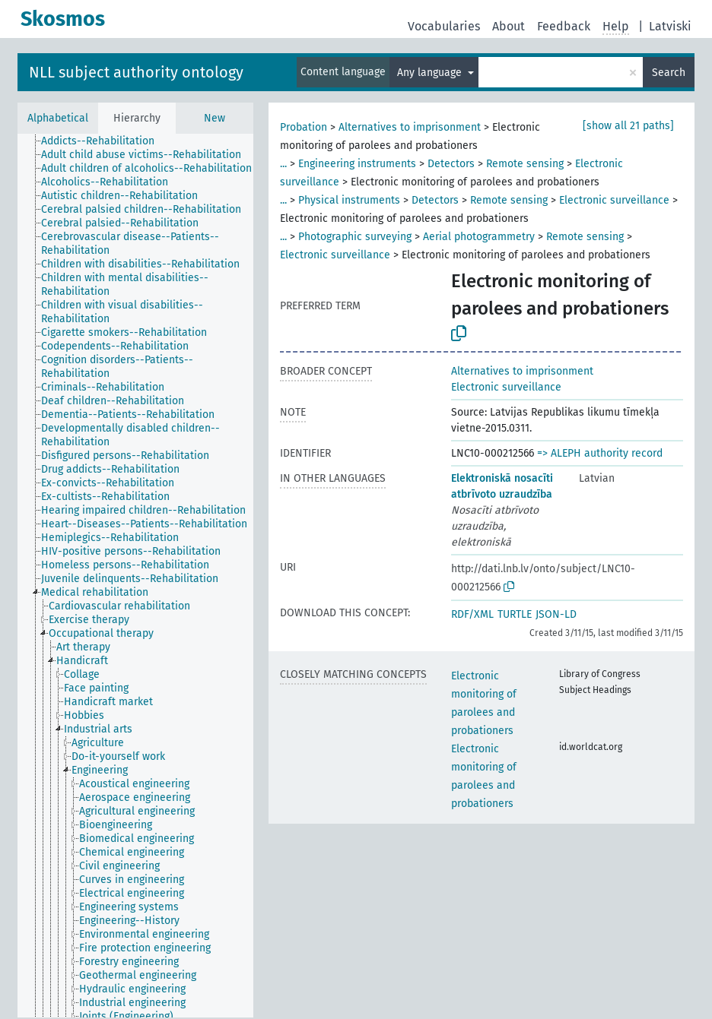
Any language (431, 72)
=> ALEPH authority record (600, 453)
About (508, 26)
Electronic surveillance (614, 200)
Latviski (670, 26)
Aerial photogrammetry (479, 236)
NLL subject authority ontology (136, 72)
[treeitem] (104, 141)
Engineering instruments (357, 163)
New (214, 118)
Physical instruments (349, 200)
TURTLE (514, 614)
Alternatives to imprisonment (410, 127)
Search (668, 72)
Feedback (563, 26)
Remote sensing (525, 163)
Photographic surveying (355, 236)
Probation (303, 127)
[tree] (135, 575)
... (283, 163)
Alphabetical (57, 118)
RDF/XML (472, 614)
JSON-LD (556, 614)
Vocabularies (444, 26)
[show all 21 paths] (628, 125)
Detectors (451, 163)
